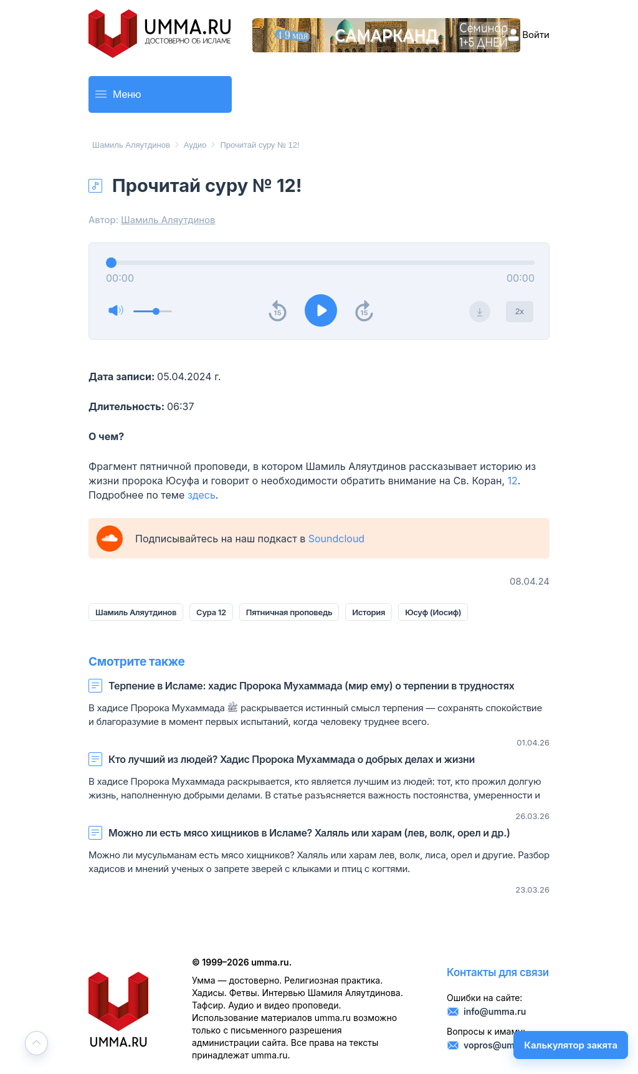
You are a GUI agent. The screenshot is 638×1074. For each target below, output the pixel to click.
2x (519, 311)
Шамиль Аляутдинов (131, 145)
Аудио (195, 145)
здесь (202, 495)
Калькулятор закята (570, 1045)
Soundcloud (336, 538)
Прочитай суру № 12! (259, 145)
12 (513, 480)
